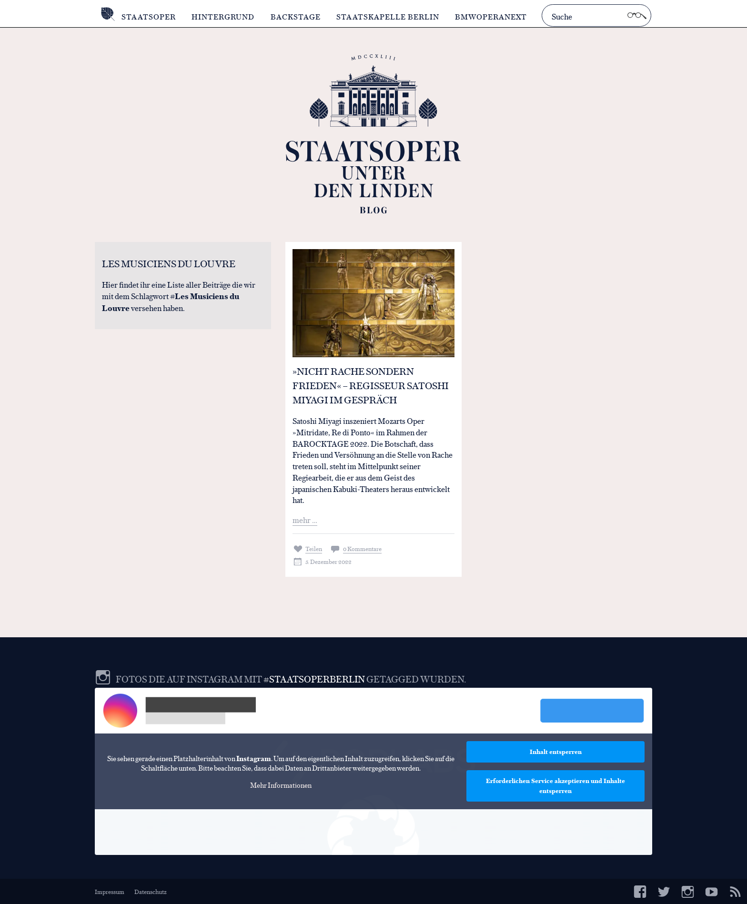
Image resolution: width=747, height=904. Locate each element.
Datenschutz (150, 891)
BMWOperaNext (491, 16)
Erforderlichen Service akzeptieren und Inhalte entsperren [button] (555, 785)
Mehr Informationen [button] (281, 785)
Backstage (296, 16)
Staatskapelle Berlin (387, 16)
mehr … (305, 519)
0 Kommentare (362, 548)
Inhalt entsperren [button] (556, 751)
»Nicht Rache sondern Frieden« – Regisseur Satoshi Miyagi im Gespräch (371, 385)
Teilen (313, 548)
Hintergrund (223, 16)
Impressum (109, 891)
